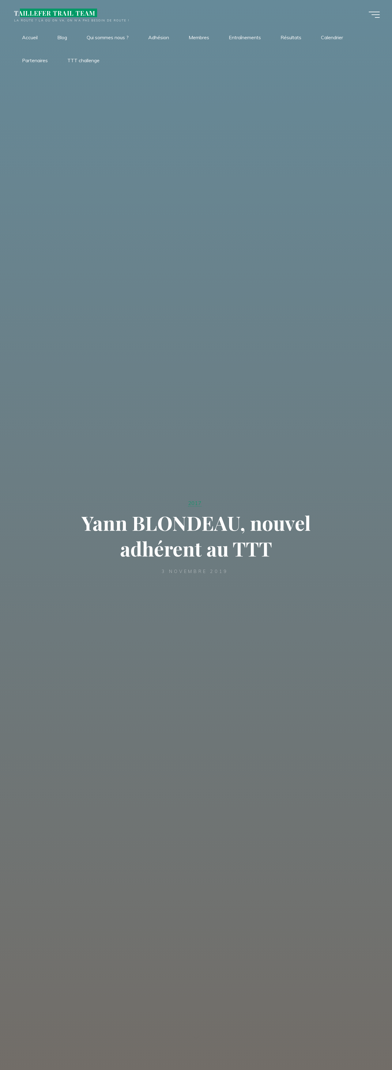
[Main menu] (374, 15)
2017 (195, 502)
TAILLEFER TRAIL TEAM (54, 13)
